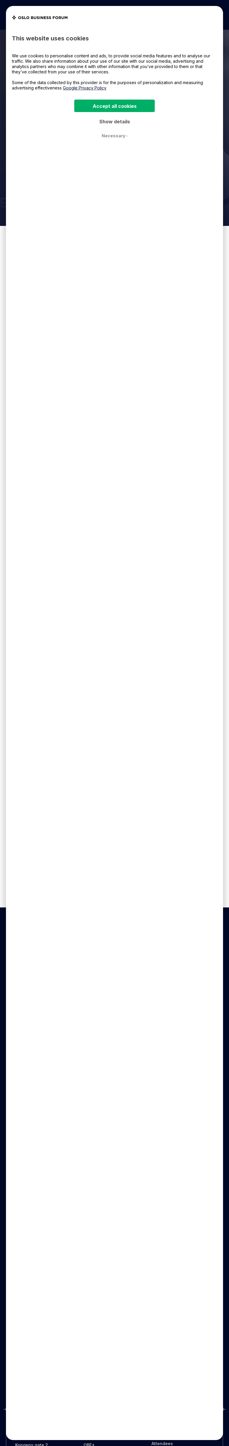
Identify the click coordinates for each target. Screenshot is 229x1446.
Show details (114, 122)
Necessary (115, 135)
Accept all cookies (115, 106)
